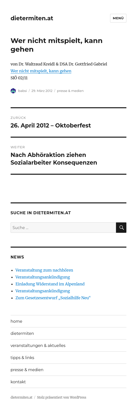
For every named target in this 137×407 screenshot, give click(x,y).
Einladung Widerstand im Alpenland (50, 283)
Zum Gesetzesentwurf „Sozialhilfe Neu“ (53, 297)
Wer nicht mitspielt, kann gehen (41, 70)
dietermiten (22, 333)
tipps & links (22, 357)
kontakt (18, 382)
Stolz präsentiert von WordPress (61, 397)
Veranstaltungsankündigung (43, 277)
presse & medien (70, 91)
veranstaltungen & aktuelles (38, 345)
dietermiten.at (32, 18)
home (16, 321)
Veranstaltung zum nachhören (44, 270)
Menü (118, 18)
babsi (22, 91)
